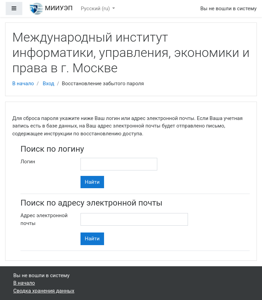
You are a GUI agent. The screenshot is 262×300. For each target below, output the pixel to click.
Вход (48, 83)
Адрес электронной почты (44, 219)
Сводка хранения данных (43, 291)
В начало (23, 83)
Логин (27, 162)
